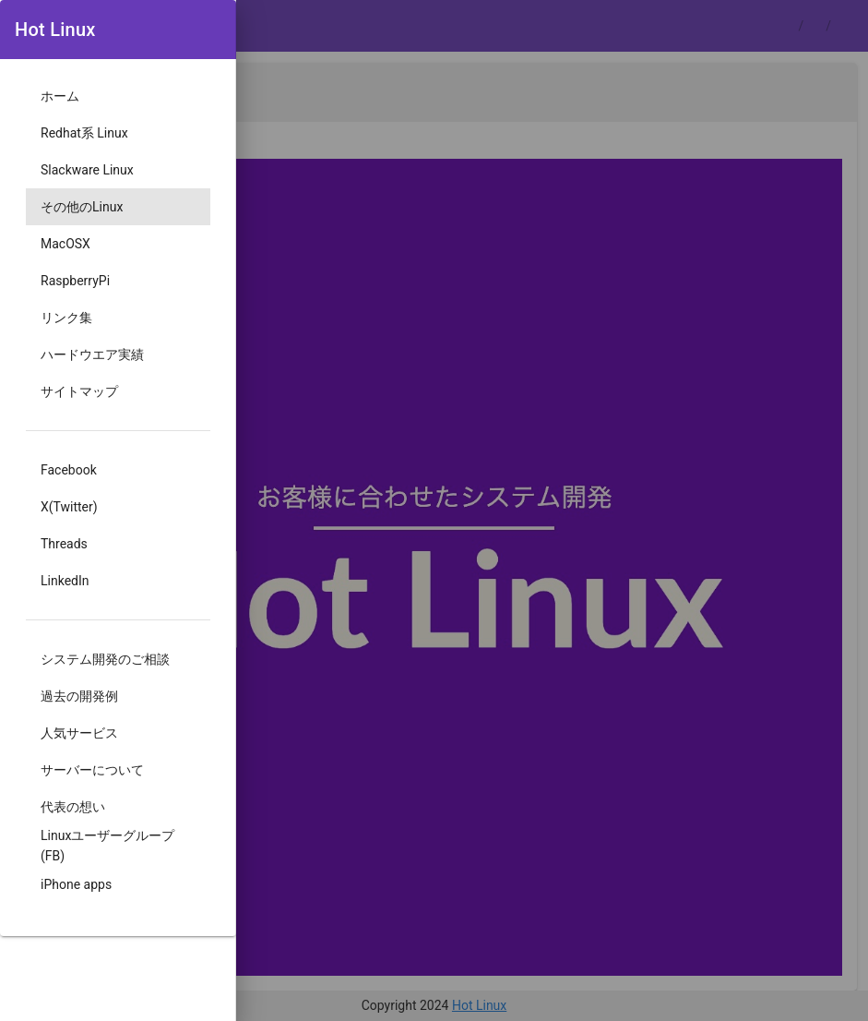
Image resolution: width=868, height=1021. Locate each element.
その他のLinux (82, 206)
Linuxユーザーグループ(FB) (107, 845)
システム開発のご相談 (105, 659)
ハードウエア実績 (92, 354)
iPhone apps (76, 884)
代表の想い (73, 806)
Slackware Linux (87, 169)
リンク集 (66, 317)
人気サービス (79, 733)
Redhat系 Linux (84, 133)
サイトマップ (79, 391)
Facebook (69, 469)
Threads (64, 543)
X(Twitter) (69, 506)
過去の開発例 (79, 696)
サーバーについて (92, 770)
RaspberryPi (75, 280)
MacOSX (65, 243)
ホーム (60, 96)
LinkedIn (65, 580)
